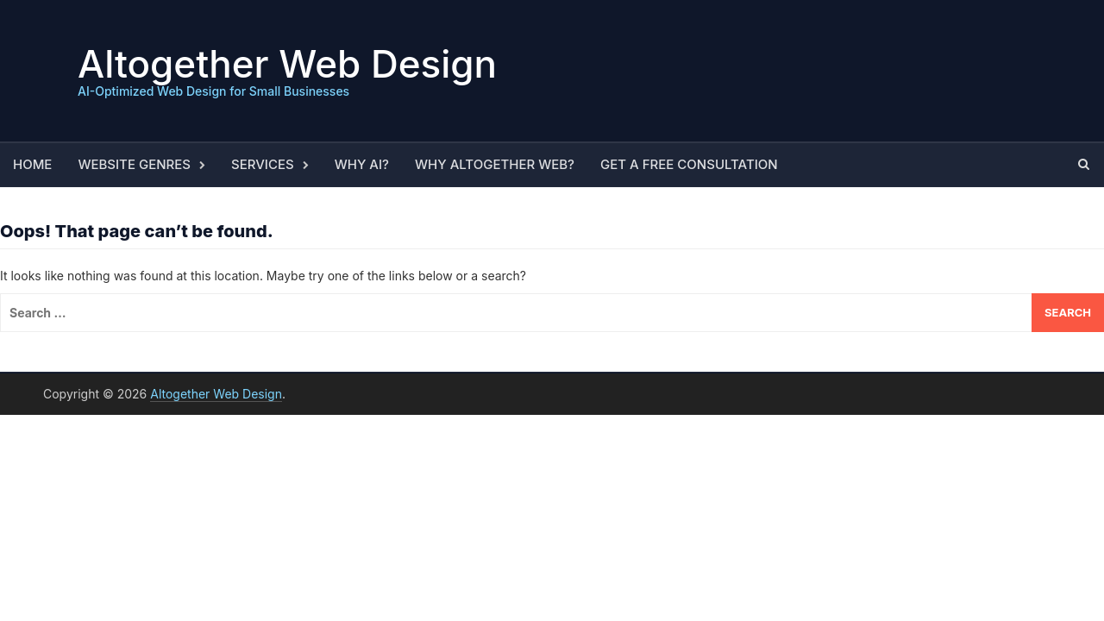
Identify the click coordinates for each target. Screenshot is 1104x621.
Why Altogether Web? (494, 164)
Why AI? (362, 164)
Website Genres (134, 164)
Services (262, 164)
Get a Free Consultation (689, 164)
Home (32, 164)
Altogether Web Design (287, 64)
